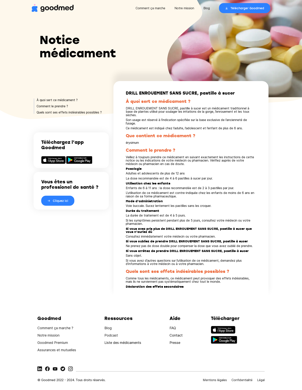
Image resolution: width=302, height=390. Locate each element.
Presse (174, 343)
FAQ (172, 328)
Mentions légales (215, 380)
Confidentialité (242, 380)
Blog (206, 8)
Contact (176, 335)
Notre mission (184, 8)
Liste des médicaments (122, 343)
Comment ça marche (150, 8)
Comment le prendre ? (52, 106)
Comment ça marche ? (55, 328)
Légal (261, 380)
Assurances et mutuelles (56, 350)
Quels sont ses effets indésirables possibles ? (69, 112)
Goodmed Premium (52, 343)
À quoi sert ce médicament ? (57, 100)
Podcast (111, 335)
